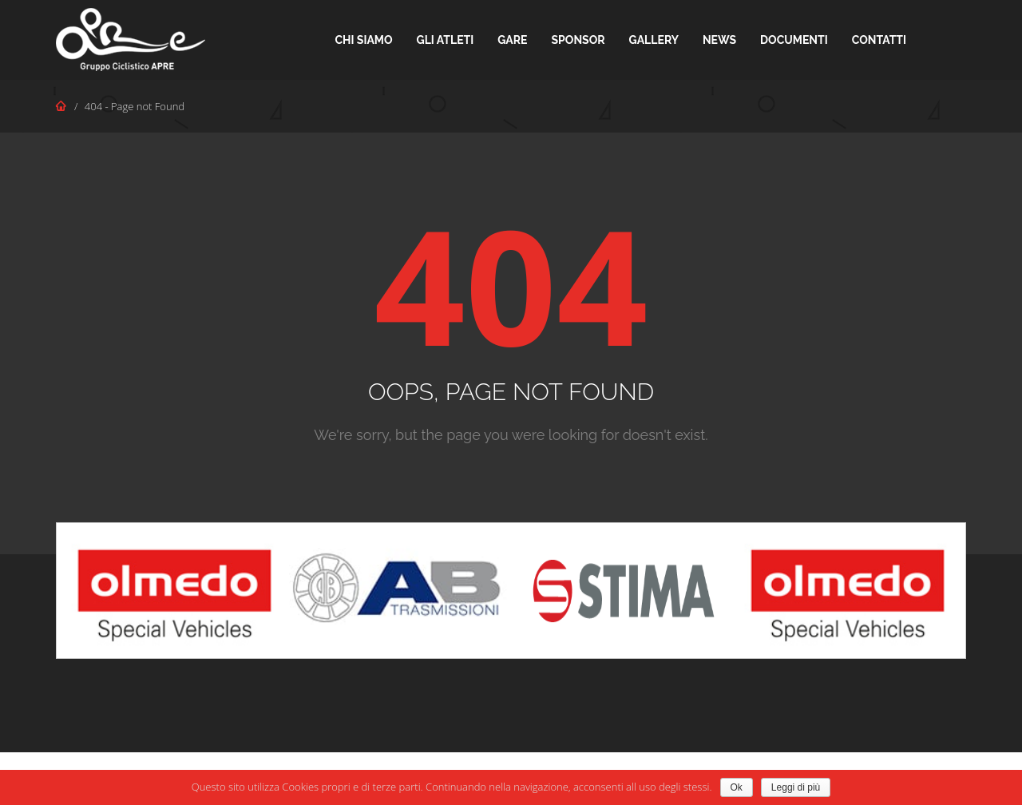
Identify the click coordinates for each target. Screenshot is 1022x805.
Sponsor (578, 40)
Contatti (879, 40)
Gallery (654, 40)
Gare (512, 40)
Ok (737, 787)
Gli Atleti (445, 40)
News (719, 40)
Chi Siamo (363, 40)
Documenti (794, 40)
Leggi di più (795, 787)
